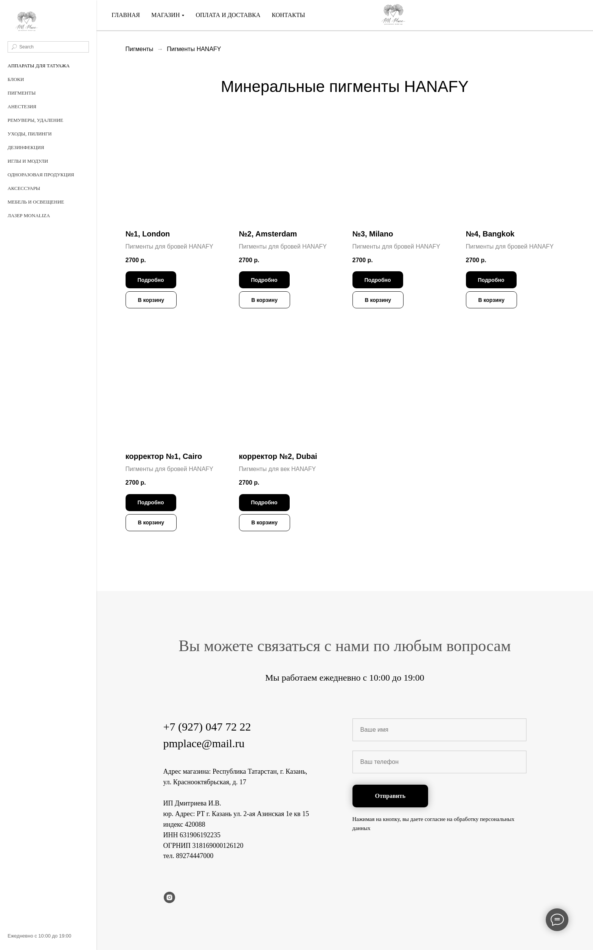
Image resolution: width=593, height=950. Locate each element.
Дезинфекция (26, 147)
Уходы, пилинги (30, 134)
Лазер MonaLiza (29, 215)
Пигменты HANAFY (194, 49)
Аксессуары (24, 188)
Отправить (390, 796)
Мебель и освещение (36, 202)
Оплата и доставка (228, 15)
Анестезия (22, 106)
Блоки (16, 79)
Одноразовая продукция (41, 174)
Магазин (165, 15)
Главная (126, 15)
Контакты (288, 15)
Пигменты (22, 93)
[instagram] (169, 897)
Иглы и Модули (28, 161)
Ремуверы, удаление (35, 120)
